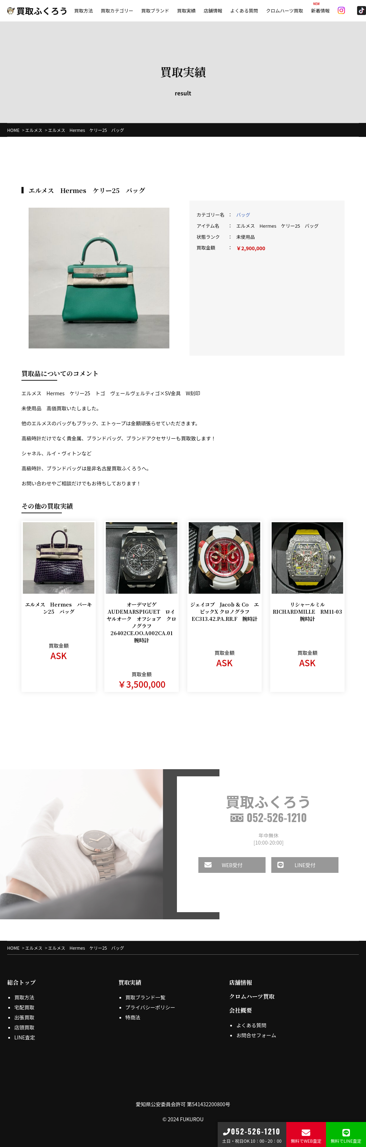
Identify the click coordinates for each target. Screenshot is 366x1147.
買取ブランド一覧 (145, 997)
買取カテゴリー (117, 10)
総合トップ (21, 982)
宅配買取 (24, 1007)
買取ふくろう (37, 10)
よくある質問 (244, 10)
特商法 (132, 1017)
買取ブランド (155, 10)
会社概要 (240, 1010)
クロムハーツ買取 (284, 10)
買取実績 (186, 10)
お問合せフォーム (256, 1035)
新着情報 (320, 10)
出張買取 (24, 1017)
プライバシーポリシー (150, 1007)
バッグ (243, 214)
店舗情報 (213, 10)
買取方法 (83, 10)
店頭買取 (24, 1027)
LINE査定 (24, 1037)
